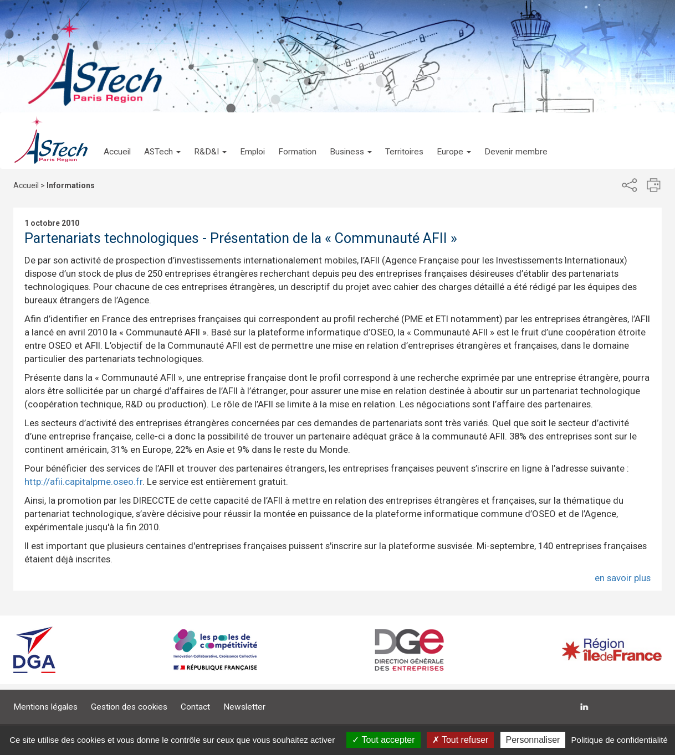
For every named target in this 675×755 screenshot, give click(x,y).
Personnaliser (533, 739)
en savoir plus (623, 577)
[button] (162, 140)
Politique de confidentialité (619, 739)
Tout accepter (383, 739)
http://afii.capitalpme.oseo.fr (83, 481)
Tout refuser (460, 739)
